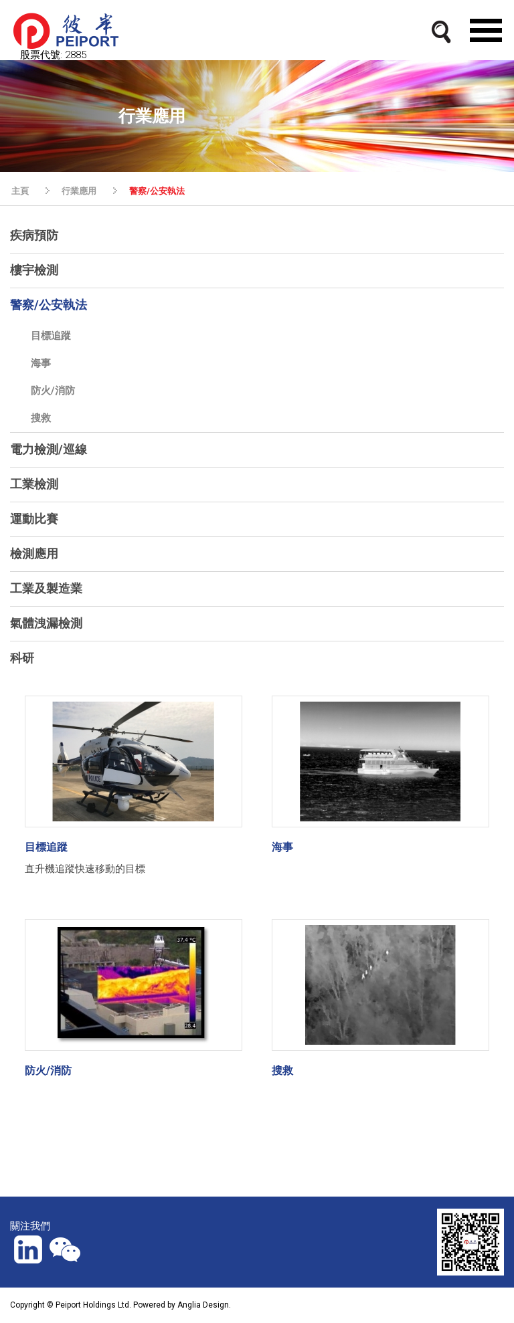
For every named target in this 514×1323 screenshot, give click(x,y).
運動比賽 (34, 519)
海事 (41, 363)
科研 (22, 658)
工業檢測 (34, 484)
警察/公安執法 (157, 191)
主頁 (20, 191)
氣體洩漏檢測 (46, 623)
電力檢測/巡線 (48, 449)
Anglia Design (203, 1305)
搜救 (41, 418)
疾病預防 (34, 235)
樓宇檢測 (34, 270)
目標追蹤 (51, 336)
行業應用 (79, 191)
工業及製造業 (46, 588)
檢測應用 (34, 553)
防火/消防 (53, 391)
